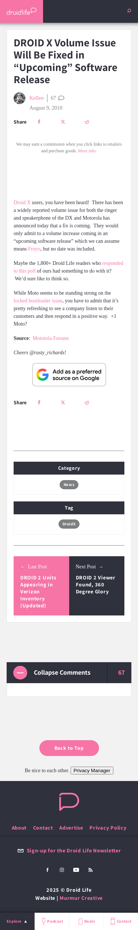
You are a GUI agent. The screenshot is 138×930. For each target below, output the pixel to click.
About (19, 827)
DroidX (69, 523)
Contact (120, 921)
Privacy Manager (92, 770)
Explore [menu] (14, 921)
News (69, 484)
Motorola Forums (51, 338)
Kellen (29, 98)
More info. (87, 150)
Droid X (22, 202)
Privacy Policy (107, 827)
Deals (86, 921)
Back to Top (69, 748)
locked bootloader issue (38, 301)
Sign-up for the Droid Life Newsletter (69, 850)
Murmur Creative (81, 897)
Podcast (51, 921)
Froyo (34, 249)
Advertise (71, 827)
